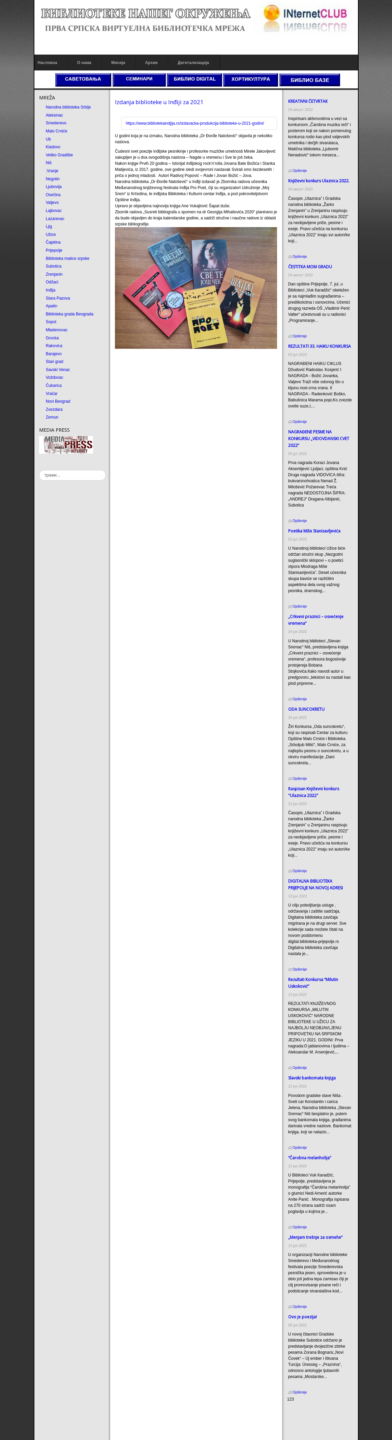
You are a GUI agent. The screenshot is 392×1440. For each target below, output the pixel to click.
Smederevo (56, 123)
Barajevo (54, 353)
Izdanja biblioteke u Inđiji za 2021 (159, 102)
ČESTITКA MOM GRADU (310, 267)
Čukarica (54, 385)
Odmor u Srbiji (300, 1430)
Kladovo (53, 147)
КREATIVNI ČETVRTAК (308, 101)
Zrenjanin (54, 274)
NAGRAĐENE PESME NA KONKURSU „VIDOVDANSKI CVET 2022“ (318, 438)
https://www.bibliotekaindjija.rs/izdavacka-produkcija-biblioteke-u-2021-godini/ (195, 123)
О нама (84, 62)
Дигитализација (193, 62)
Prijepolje (54, 250)
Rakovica (54, 345)
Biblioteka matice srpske (67, 258)
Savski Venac (58, 369)
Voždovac (54, 377)
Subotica (54, 266)
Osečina (53, 194)
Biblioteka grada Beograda (69, 314)
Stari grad (54, 361)
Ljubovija (54, 186)
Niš (49, 162)
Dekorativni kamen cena (309, 1418)
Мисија (118, 62)
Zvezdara (54, 409)
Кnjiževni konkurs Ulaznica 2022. (319, 181)
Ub (48, 139)
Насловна (47, 62)
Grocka (52, 338)
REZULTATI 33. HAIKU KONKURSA (319, 346)
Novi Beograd (58, 401)
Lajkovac (54, 210)
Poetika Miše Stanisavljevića (314, 531)
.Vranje (52, 170)
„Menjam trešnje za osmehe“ (315, 1237)
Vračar (52, 393)
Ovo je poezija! (302, 1317)
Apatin (51, 306)
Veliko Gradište (59, 155)
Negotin (53, 179)
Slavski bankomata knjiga (312, 1078)
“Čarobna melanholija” (309, 1158)
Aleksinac (54, 115)
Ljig (49, 226)
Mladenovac (57, 330)
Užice (51, 234)
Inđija (51, 290)
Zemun (52, 417)
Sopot (51, 321)
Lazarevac (55, 218)
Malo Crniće (56, 131)
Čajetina (53, 242)
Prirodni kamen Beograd (309, 1424)
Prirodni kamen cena (305, 1412)
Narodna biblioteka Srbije (68, 107)
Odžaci (52, 282)
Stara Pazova (58, 298)
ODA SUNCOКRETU (306, 709)
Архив (151, 62)
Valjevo (52, 202)
